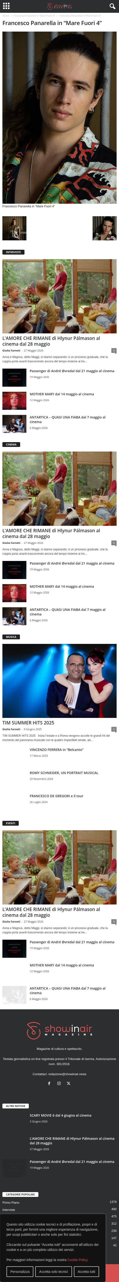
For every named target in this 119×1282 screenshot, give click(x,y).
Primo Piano (10, 1202)
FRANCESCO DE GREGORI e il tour (56, 796)
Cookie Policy (77, 1260)
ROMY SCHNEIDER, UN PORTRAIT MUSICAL (64, 772)
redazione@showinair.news (67, 1074)
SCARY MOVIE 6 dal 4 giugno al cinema (60, 1115)
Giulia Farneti (11, 350)
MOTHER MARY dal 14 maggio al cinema (62, 394)
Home (5, 15)
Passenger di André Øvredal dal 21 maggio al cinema (72, 371)
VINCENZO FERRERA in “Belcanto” (56, 749)
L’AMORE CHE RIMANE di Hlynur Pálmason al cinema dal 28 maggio (51, 341)
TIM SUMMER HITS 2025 (28, 723)
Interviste (8, 1210)
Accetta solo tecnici (53, 1272)
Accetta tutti (86, 1272)
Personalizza (20, 1272)
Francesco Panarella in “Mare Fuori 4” (34, 15)
